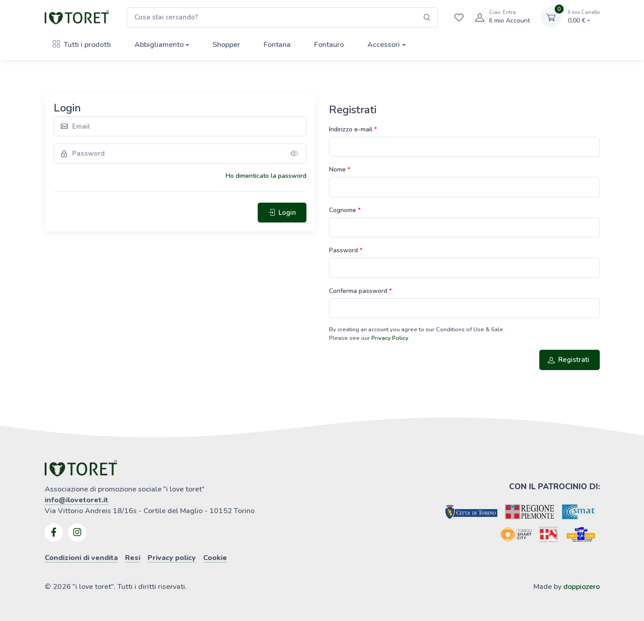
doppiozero (581, 587)
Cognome (343, 210)
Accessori (383, 45)
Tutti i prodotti (82, 45)
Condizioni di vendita (81, 558)
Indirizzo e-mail (351, 129)
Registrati (568, 359)
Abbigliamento (159, 45)
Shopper (226, 45)
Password (344, 250)
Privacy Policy (389, 338)
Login (282, 212)
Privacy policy (172, 558)
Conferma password (359, 291)
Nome (338, 169)
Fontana (277, 45)
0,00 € (584, 17)
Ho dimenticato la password (266, 175)
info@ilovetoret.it (76, 500)
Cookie (215, 558)
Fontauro (329, 45)
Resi (132, 558)
